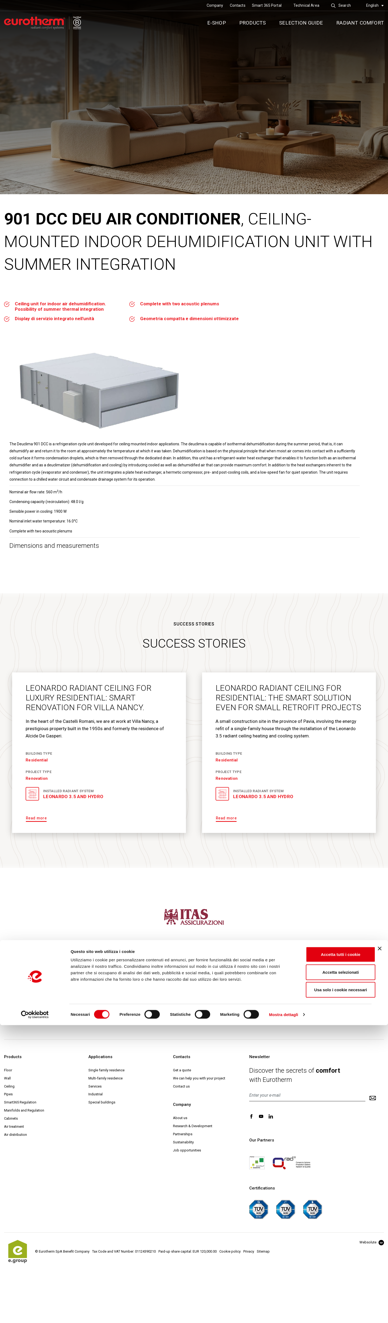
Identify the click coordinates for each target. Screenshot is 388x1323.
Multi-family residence (105, 1078)
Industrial (95, 1094)
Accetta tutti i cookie (329, 1252)
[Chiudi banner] (380, 1246)
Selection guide (301, 23)
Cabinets (11, 1118)
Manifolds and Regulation (24, 1110)
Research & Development (192, 1126)
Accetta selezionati (329, 1270)
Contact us (181, 1086)
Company (215, 5)
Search (341, 5)
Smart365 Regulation (20, 1102)
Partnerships (182, 1134)
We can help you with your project (199, 1078)
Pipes (8, 1094)
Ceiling (9, 1086)
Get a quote (182, 1070)
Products (252, 23)
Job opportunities (187, 1150)
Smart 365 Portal (267, 5)
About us (180, 1118)
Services (95, 1086)
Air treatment (14, 1126)
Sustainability (183, 1142)
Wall (7, 1078)
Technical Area (306, 5)
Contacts (237, 5)
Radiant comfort (360, 23)
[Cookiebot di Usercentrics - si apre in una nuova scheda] (34, 1312)
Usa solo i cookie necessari (329, 1287)
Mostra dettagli (283, 1312)
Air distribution (15, 1135)
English (375, 5)
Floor (8, 1070)
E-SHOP (216, 23)
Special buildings (101, 1102)
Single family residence (106, 1070)
